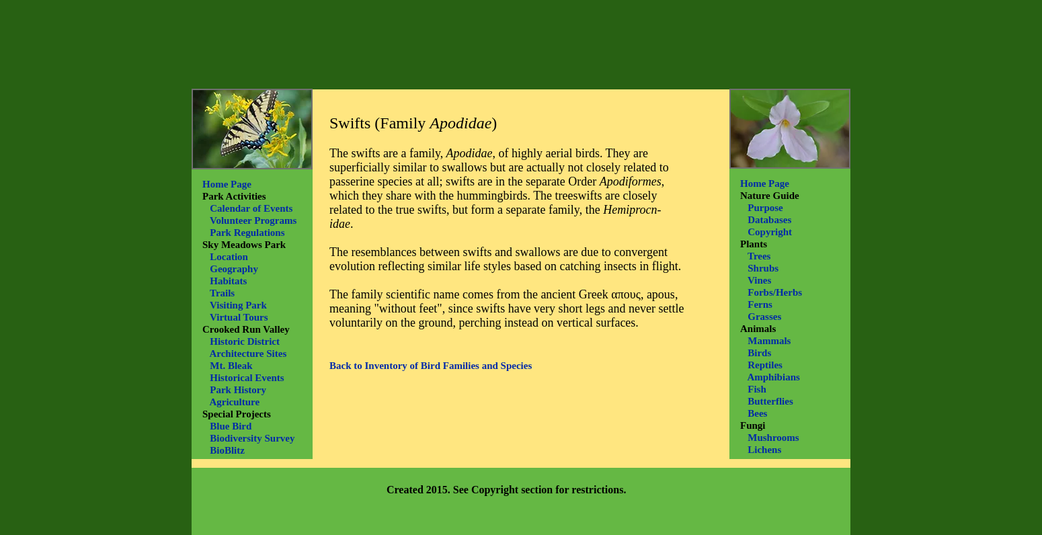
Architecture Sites (247, 353)
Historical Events (247, 377)
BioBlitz (227, 450)
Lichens (764, 449)
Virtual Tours (239, 317)
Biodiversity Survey (252, 438)
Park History (238, 389)
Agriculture (234, 402)
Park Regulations (247, 232)
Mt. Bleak (231, 365)
